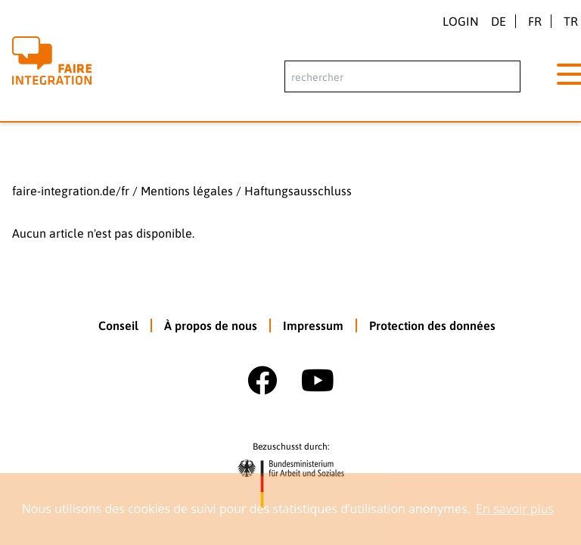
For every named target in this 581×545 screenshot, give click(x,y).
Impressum (313, 325)
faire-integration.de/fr (70, 191)
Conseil (118, 325)
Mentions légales (187, 191)
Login (461, 21)
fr (535, 21)
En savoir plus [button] (515, 508)
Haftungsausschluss (298, 191)
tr (571, 21)
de (498, 21)
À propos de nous (210, 325)
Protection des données (432, 325)
